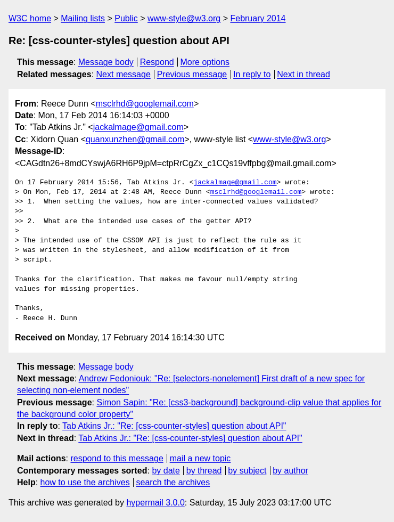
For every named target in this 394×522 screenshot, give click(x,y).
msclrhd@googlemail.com (145, 103)
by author (290, 470)
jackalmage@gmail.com (138, 127)
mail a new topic (200, 458)
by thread (204, 470)
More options (205, 62)
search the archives (173, 482)
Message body (106, 62)
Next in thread (303, 74)
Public (126, 18)
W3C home (30, 18)
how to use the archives (85, 482)
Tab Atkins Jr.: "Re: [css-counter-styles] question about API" (174, 425)
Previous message (192, 74)
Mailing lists (83, 18)
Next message (123, 74)
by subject (247, 470)
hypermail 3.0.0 (155, 502)
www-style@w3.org (183, 18)
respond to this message (116, 458)
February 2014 (257, 18)
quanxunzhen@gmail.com (135, 139)
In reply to (251, 74)
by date (165, 470)
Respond (157, 62)
